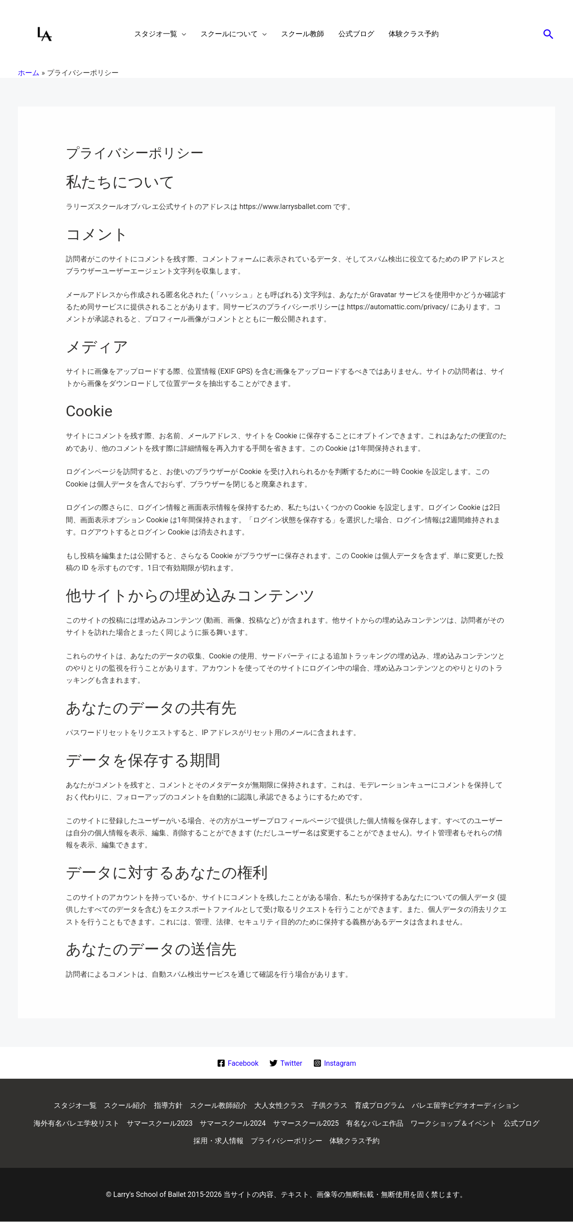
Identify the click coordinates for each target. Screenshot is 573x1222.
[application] (181, 34)
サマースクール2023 (159, 1123)
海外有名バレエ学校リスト (76, 1123)
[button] (548, 34)
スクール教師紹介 (218, 1105)
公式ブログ (522, 1123)
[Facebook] (237, 1063)
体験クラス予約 (354, 1141)
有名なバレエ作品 (375, 1123)
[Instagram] (335, 1063)
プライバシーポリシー (286, 1141)
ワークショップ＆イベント (454, 1123)
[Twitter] (286, 1063)
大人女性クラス (279, 1105)
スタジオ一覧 (75, 1105)
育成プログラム (380, 1105)
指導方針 (168, 1105)
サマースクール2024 (233, 1123)
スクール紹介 (125, 1105)
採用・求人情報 (218, 1141)
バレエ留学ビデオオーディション (465, 1105)
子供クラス (329, 1105)
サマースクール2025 (306, 1123)
